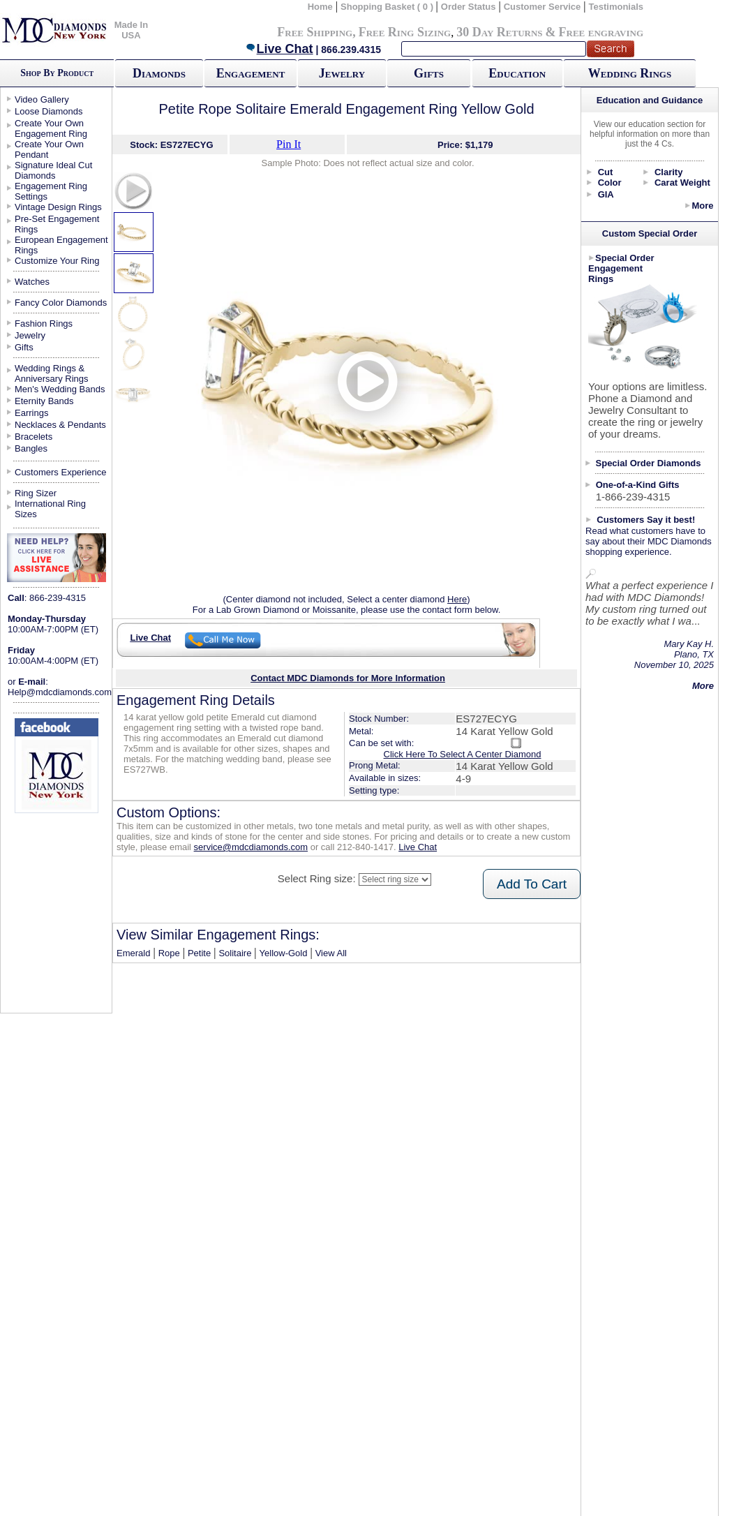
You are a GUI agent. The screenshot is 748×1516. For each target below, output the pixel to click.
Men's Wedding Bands (60, 389)
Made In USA (131, 30)
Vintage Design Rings (58, 207)
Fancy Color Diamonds (61, 302)
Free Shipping (314, 32)
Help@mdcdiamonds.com (60, 692)
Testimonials (616, 6)
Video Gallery (42, 99)
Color (610, 182)
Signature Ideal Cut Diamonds (53, 170)
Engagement (250, 73)
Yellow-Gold (284, 953)
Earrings (31, 413)
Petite (199, 953)
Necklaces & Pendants (60, 424)
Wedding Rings (629, 73)
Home (320, 6)
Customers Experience (61, 472)
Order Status (468, 6)
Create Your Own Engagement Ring (51, 128)
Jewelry (342, 73)
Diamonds (159, 73)
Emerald (133, 953)
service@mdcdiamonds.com (251, 847)
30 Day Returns (499, 32)
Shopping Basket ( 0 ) (388, 6)
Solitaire (234, 953)
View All (331, 953)
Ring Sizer (36, 493)
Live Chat (279, 49)
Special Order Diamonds (648, 463)
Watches (32, 281)
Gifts (429, 73)
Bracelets (33, 436)
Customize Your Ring (57, 260)
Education (517, 73)
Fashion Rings (44, 323)
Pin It (288, 144)
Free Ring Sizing (405, 32)
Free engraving (601, 32)
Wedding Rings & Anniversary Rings (52, 373)
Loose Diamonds (49, 111)
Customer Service (542, 6)
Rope (169, 953)
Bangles (31, 448)
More (702, 205)
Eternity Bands (44, 401)
